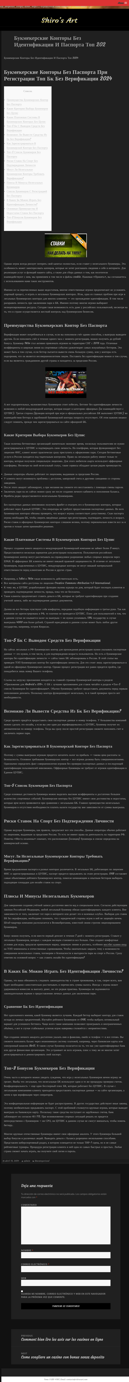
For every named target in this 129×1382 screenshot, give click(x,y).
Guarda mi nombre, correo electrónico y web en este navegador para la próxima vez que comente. (63, 1295)
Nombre (27, 1250)
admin (27, 1160)
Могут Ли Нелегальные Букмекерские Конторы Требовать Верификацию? (25, 174)
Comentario (29, 1204)
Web (23, 1278)
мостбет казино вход (115, 944)
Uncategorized (42, 1160)
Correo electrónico (35, 1264)
